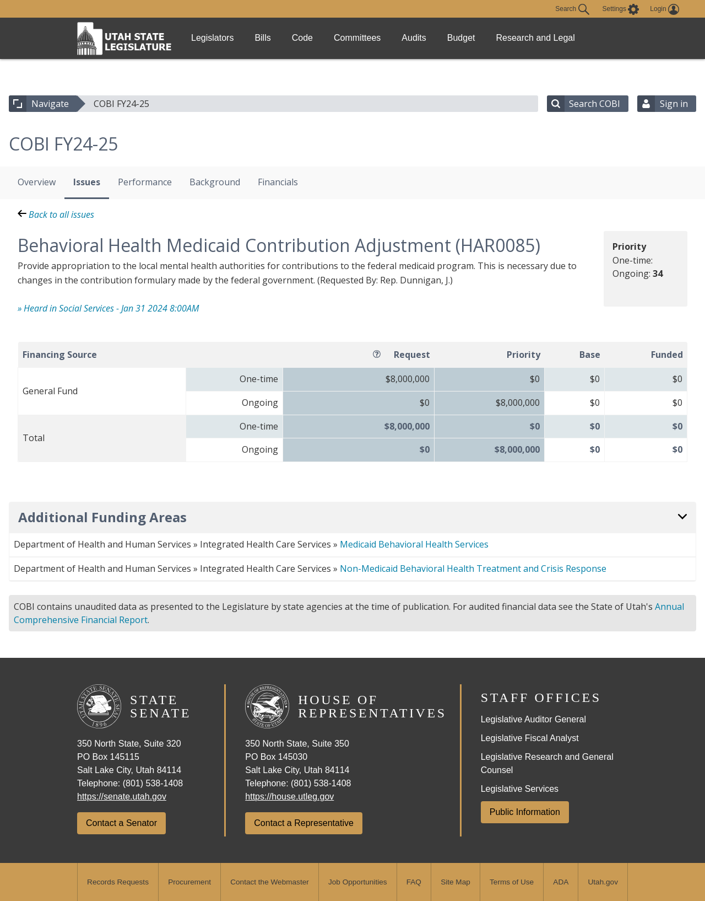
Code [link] (318, 37)
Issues (86, 182)
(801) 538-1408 (153, 783)
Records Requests (118, 882)
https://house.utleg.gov (289, 796)
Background (214, 182)
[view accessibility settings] (621, 9)
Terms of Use (512, 882)
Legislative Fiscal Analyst (530, 738)
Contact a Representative (304, 823)
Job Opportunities (357, 882)
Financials (278, 182)
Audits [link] (443, 37)
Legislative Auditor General (533, 719)
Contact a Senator (121, 823)
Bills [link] (272, 37)
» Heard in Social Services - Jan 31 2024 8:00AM (108, 308)
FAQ (413, 882)
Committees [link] (380, 37)
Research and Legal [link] (576, 37)
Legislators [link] (215, 37)
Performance (145, 182)
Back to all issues (56, 214)
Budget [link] (498, 37)
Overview (37, 182)
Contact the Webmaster (269, 882)
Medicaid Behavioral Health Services (414, 544)
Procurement (189, 882)
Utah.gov (603, 882)
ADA (560, 882)
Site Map (455, 882)
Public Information (525, 812)
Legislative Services (519, 788)
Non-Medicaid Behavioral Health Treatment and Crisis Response (473, 568)
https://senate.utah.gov (121, 796)
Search (572, 9)
